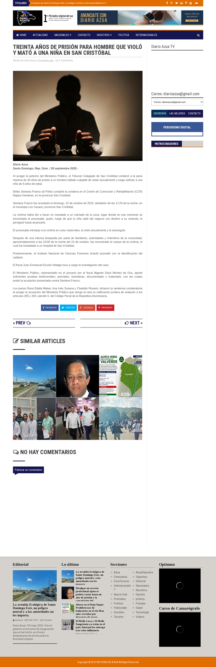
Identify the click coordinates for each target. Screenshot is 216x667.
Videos (140, 616)
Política (123, 35)
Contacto (84, 35)
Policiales (120, 599)
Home (21, 35)
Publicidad (120, 607)
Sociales (119, 612)
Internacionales (146, 35)
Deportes (141, 577)
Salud (139, 607)
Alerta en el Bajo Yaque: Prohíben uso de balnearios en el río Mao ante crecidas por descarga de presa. (90, 610)
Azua (117, 572)
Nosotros (104, 35)
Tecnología (142, 612)
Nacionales (62, 35)
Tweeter (68, 307)
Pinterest (105, 307)
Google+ (86, 307)
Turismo (118, 616)
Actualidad (40, 35)
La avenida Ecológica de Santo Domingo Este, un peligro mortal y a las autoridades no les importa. (67, 3)
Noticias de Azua (108, 662)
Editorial (141, 581)
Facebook (50, 307)
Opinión (140, 594)
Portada (140, 603)
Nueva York (120, 594)
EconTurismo (121, 581)
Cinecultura (120, 577)
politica (140, 599)
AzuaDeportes (144, 572)
